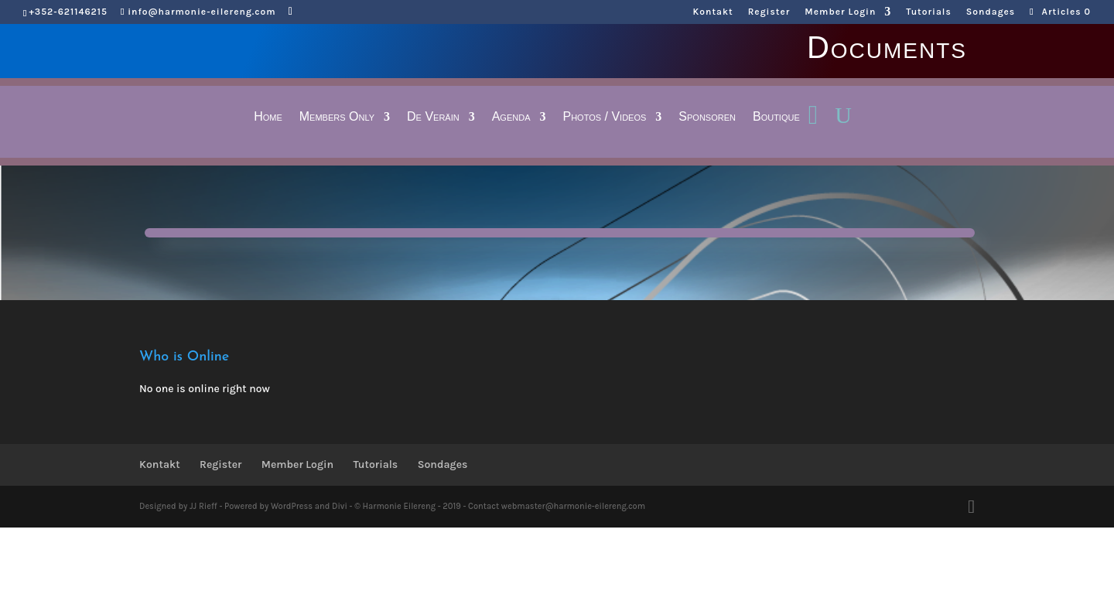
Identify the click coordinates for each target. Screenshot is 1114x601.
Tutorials (928, 12)
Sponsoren (707, 117)
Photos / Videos (604, 117)
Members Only (336, 117)
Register (769, 12)
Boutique (776, 117)
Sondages (990, 12)
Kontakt (713, 12)
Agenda (511, 117)
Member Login (840, 12)
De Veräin (433, 117)
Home (268, 117)
